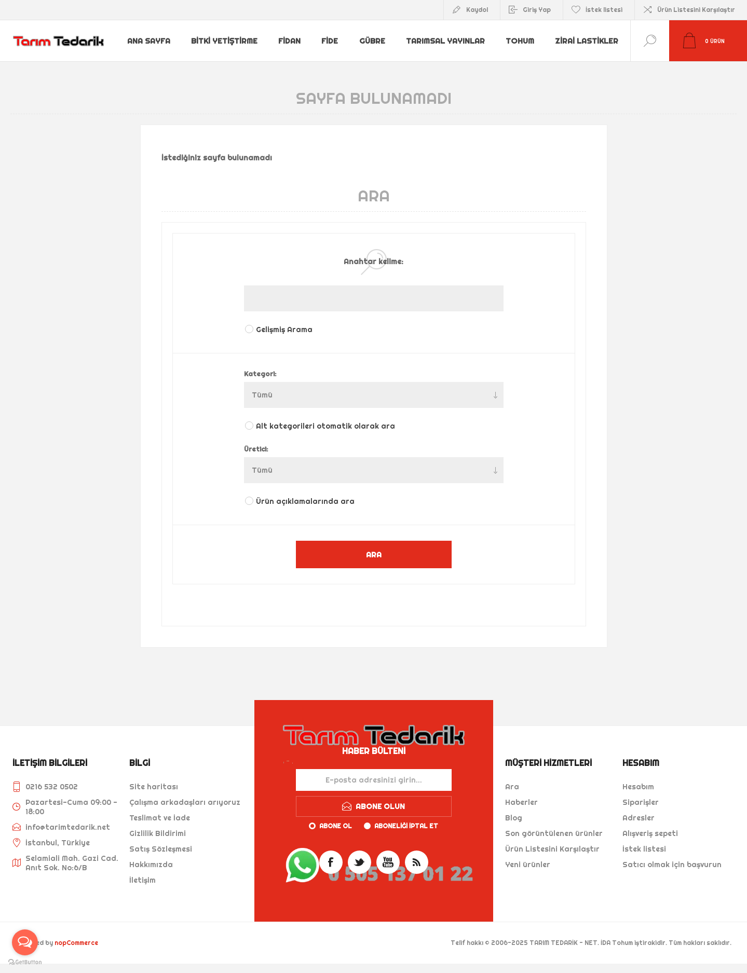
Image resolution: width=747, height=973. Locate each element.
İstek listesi (644, 849)
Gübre (376, 32)
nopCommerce (76, 943)
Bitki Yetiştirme (226, 32)
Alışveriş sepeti (650, 833)
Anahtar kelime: (373, 261)
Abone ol (335, 826)
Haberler (521, 802)
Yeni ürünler (527, 864)
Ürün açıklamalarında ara (305, 501)
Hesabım (638, 786)
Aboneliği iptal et (406, 826)
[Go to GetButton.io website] (25, 962)
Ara (512, 786)
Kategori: (260, 373)
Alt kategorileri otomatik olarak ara (325, 426)
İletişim (142, 880)
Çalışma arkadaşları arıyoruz (184, 802)
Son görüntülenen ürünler (554, 833)
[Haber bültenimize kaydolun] (374, 780)
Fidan (292, 32)
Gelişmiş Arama (284, 329)
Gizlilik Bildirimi (157, 833)
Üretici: (256, 449)
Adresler (638, 818)
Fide (333, 32)
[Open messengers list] (25, 942)
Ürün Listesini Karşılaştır (696, 9)
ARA (374, 554)
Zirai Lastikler (158, 49)
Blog (513, 818)
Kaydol (477, 9)
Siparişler (640, 802)
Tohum (525, 32)
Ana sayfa (149, 32)
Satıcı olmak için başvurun (672, 864)
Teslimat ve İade (159, 818)
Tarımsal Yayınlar (449, 32)
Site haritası (153, 786)
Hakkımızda (151, 864)
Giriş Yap (537, 9)
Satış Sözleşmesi (160, 849)
